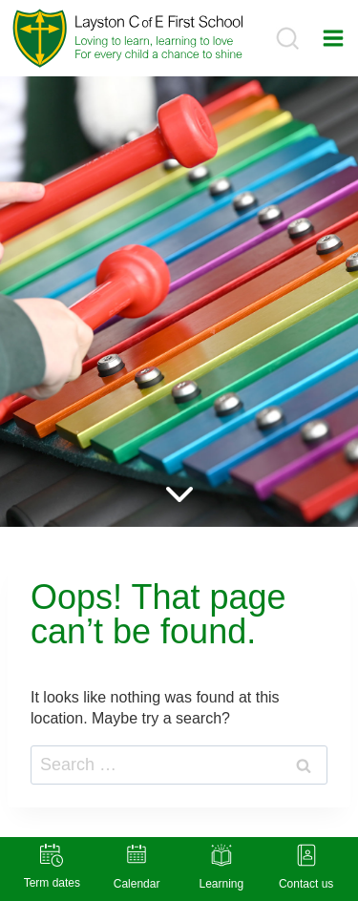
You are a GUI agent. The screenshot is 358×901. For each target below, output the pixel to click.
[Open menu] (333, 37)
